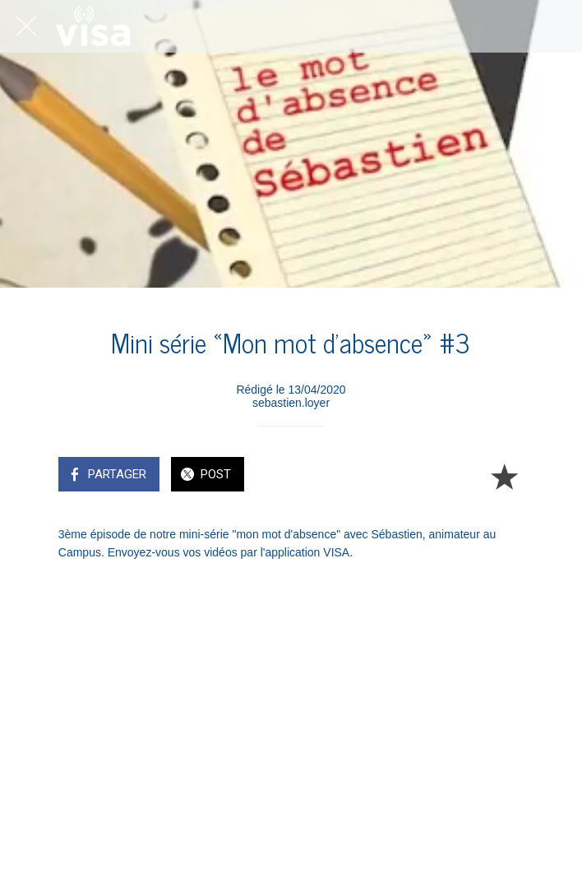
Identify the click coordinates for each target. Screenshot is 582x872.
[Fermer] (26, 26)
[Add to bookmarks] (504, 476)
